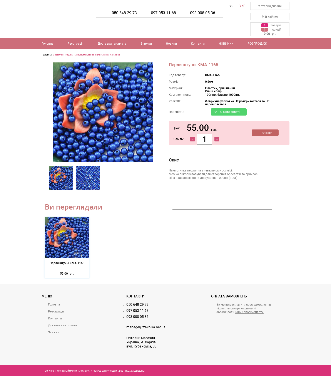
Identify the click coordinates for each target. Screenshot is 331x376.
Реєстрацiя (76, 43)
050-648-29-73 (124, 12)
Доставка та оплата (112, 43)
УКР (242, 6)
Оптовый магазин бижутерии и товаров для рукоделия (88, 371)
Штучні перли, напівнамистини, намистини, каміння (87, 54)
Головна (47, 43)
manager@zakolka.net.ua (146, 327)
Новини (171, 43)
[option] (61, 179)
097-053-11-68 (163, 12)
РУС (230, 6)
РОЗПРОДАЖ (257, 43)
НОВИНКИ (226, 43)
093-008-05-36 (202, 12)
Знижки (146, 43)
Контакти (198, 43)
